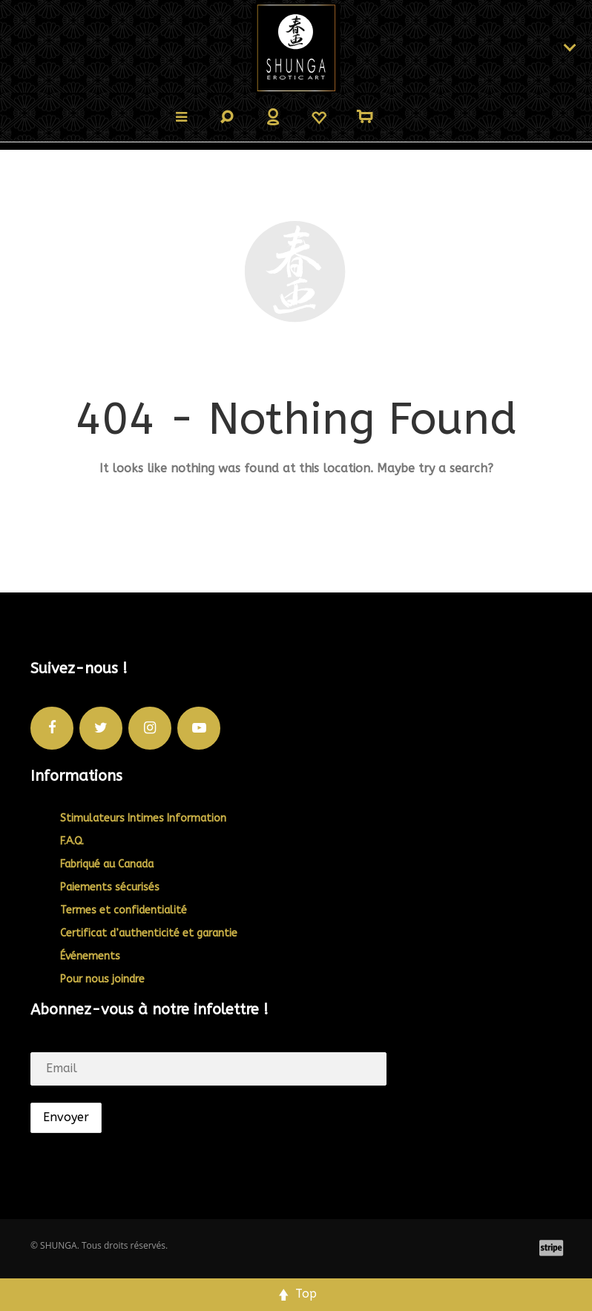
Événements (90, 956)
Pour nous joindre (102, 979)
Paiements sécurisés (109, 887)
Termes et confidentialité (123, 910)
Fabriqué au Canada (107, 864)
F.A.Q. (72, 841)
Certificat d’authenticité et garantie (148, 933)
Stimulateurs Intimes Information (143, 818)
